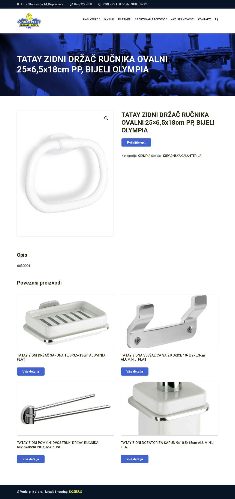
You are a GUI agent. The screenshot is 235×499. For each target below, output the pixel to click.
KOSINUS (75, 491)
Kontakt (204, 19)
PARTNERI (124, 19)
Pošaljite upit (136, 142)
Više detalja (30, 371)
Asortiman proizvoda (151, 19)
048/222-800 (83, 4)
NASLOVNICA (91, 19)
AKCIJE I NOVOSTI (183, 19)
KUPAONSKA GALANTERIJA (182, 155)
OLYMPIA (144, 155)
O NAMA (109, 19)
